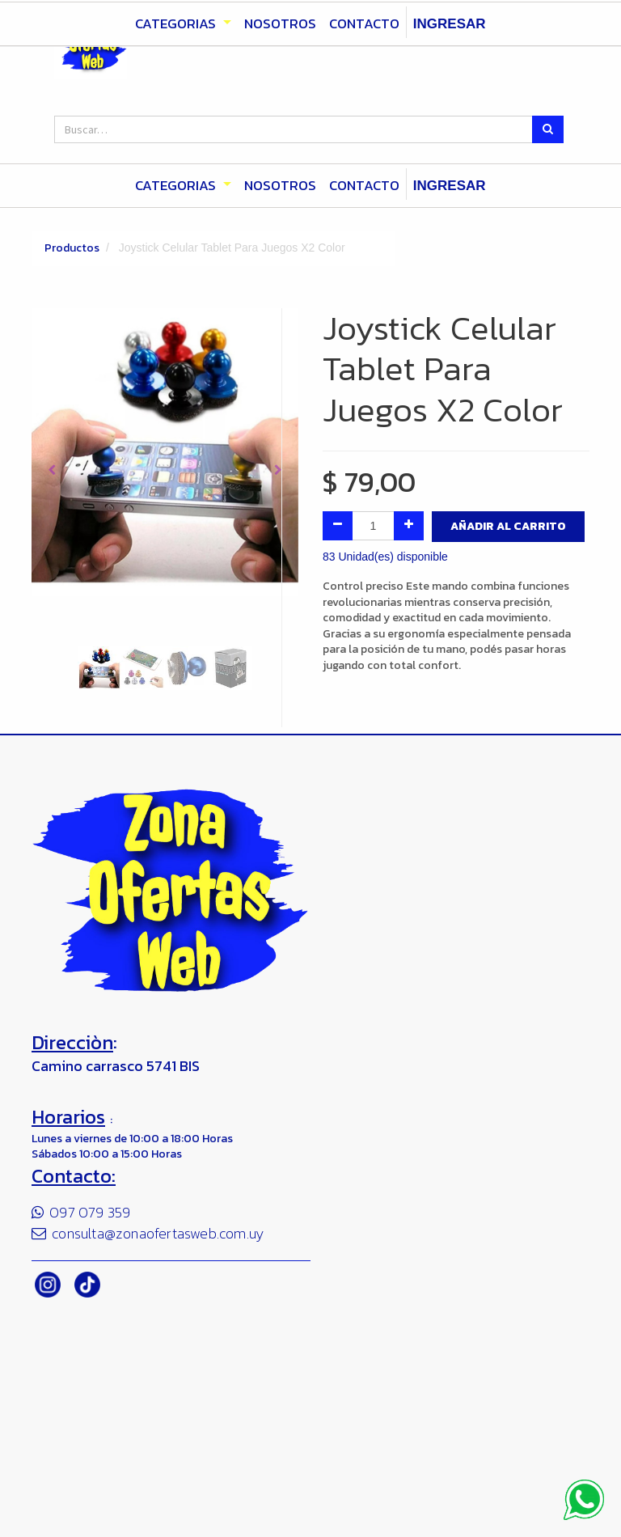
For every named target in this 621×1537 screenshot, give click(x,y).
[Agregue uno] (409, 525)
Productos (71, 247)
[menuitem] (280, 186)
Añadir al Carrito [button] (508, 526)
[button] (52, 470)
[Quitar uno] (338, 525)
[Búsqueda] (548, 129)
